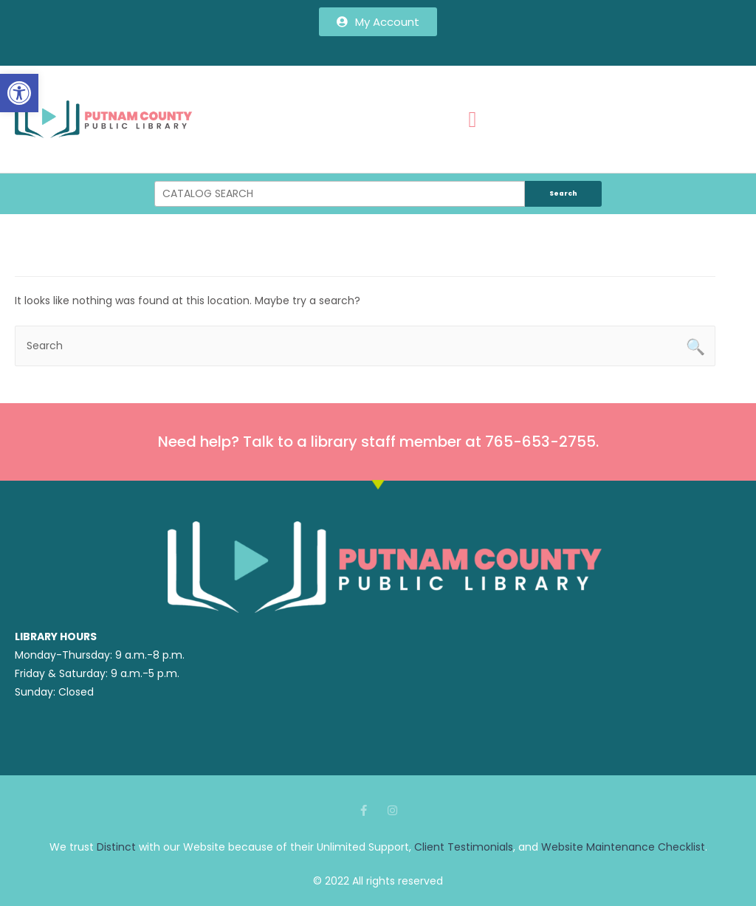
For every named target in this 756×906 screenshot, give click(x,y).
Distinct (116, 847)
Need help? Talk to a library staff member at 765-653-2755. (378, 441)
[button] (19, 93)
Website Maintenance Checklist (623, 847)
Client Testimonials (463, 847)
